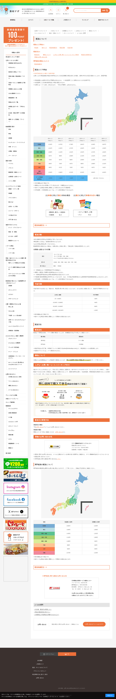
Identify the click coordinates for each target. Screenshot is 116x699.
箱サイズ (44, 47)
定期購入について (67, 31)
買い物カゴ (66, 11)
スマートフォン (49, 654)
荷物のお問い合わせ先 (40, 57)
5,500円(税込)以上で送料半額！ (58, 1)
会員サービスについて (40, 31)
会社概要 (39, 660)
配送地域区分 (53, 47)
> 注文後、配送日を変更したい (43, 609)
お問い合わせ (40, 427)
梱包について (47, 54)
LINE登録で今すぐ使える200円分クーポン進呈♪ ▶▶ (58, 4)
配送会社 (37, 54)
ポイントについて (69, 33)
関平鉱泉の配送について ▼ (41, 61)
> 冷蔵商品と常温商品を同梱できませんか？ (46, 614)
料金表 (36, 47)
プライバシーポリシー (40, 671)
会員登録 (50, 11)
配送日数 (62, 47)
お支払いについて (81, 31)
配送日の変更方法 (86, 54)
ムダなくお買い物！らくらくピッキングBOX (66, 54)
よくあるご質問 (81, 33)
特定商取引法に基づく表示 (39, 674)
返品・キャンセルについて (39, 667)
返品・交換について (54, 33)
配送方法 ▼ (37, 51)
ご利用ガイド (67, 20)
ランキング (85, 20)
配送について (93, 31)
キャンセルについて (40, 33)
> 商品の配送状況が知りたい (42, 612)
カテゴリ (30, 20)
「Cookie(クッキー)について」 (50, 696)
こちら (59, 459)
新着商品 (12, 20)
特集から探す (16, 52)
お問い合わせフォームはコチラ (94, 624)
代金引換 (69, 47)
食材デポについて (103, 20)
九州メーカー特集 (49, 20)
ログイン (58, 11)
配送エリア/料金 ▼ (39, 44)
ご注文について (54, 31)
